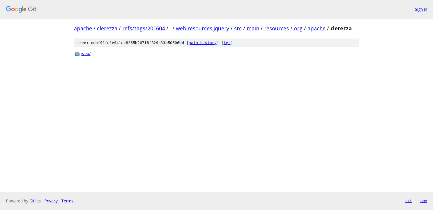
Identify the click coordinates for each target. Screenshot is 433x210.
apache (83, 28)
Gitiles (35, 201)
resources (276, 28)
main (253, 28)
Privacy (51, 201)
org (298, 28)
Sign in (421, 9)
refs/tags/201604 (143, 28)
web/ (86, 53)
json (422, 200)
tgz (227, 42)
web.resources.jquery (202, 28)
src (238, 28)
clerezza (107, 28)
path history (203, 42)
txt (408, 200)
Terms (67, 201)
